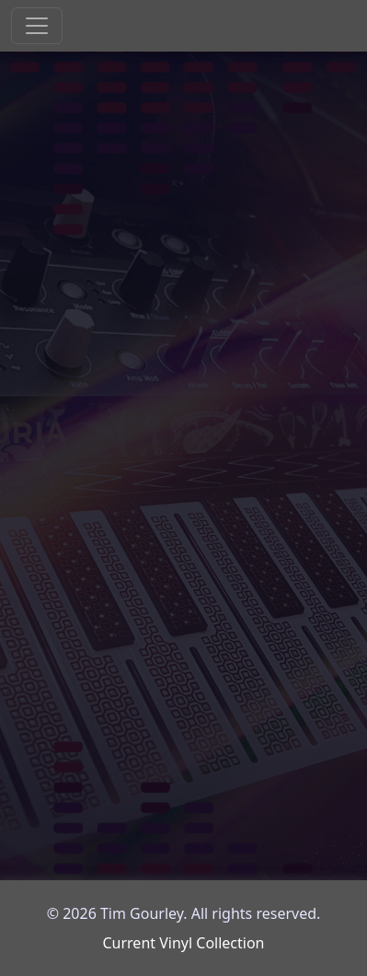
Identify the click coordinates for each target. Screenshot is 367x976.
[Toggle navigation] (37, 25)
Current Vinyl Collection (183, 943)
